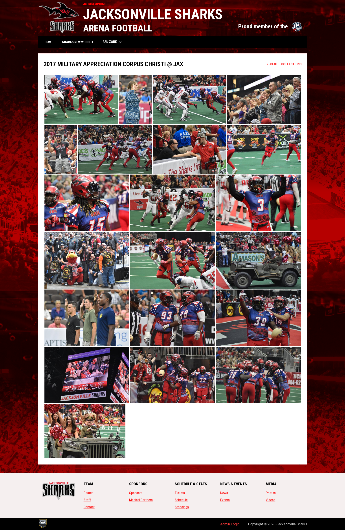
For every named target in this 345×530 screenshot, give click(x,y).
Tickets (180, 493)
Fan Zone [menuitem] (113, 42)
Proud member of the (270, 26)
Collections (291, 64)
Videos (270, 500)
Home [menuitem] (49, 42)
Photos (271, 493)
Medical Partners (141, 500)
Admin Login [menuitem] (229, 524)
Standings (182, 507)
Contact (89, 507)
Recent (272, 64)
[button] (81, 99)
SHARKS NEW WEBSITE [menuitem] (79, 42)
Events (225, 500)
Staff (87, 500)
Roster (88, 493)
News (224, 493)
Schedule (181, 500)
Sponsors (135, 493)
